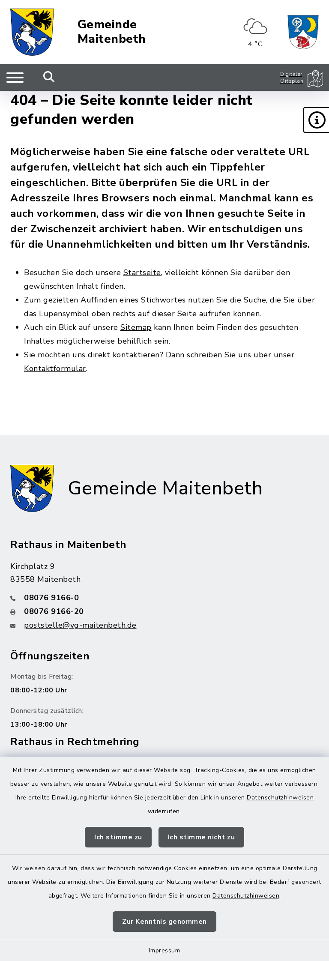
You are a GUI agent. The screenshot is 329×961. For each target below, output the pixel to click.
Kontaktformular (55, 368)
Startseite (142, 272)
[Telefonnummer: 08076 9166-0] (164, 598)
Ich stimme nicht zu (201, 837)
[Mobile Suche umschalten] (49, 77)
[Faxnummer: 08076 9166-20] (164, 611)
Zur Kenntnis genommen (164, 921)
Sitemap (136, 327)
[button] (316, 120)
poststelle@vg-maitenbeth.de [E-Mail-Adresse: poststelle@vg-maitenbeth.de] (80, 625)
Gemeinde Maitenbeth (112, 32)
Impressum (164, 950)
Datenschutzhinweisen (280, 797)
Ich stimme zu (118, 837)
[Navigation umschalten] (15, 77)
